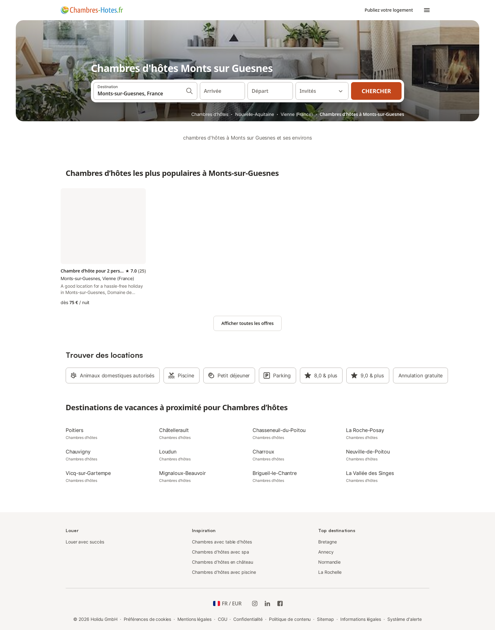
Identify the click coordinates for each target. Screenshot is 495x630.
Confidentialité (248, 619)
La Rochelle (330, 572)
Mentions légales (194, 619)
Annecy (326, 552)
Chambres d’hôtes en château (222, 562)
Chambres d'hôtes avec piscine (224, 572)
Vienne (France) (297, 114)
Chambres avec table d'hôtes (222, 541)
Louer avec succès (85, 541)
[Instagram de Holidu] (254, 603)
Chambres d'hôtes (210, 114)
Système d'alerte (404, 619)
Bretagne (327, 541)
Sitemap (325, 619)
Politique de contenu (290, 619)
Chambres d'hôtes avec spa (220, 552)
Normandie (329, 562)
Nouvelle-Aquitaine (254, 114)
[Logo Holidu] (92, 10)
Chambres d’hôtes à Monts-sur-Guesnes (362, 114)
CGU (222, 619)
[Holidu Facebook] (280, 603)
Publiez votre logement (389, 10)
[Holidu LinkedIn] (267, 603)
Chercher (376, 91)
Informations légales (360, 619)
